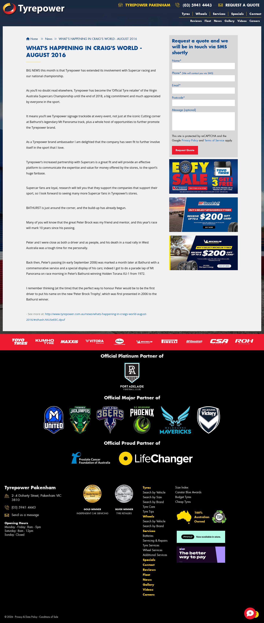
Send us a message (25, 515)
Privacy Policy (190, 140)
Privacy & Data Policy (26, 616)
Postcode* (178, 98)
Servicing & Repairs (155, 541)
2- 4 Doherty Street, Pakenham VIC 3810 (36, 498)
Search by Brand (153, 502)
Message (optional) (184, 110)
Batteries (148, 536)
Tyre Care (149, 507)
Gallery (229, 21)
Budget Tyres (183, 497)
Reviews (196, 21)
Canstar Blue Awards (188, 492)
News (218, 21)
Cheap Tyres (183, 502)
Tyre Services (151, 545)
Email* (176, 85)
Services (219, 14)
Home (32, 39)
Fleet (208, 21)
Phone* (192, 73)
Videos (242, 21)
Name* (176, 61)
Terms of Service (214, 140)
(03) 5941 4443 (197, 5)
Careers (255, 21)
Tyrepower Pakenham (144, 5)
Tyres (186, 14)
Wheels (201, 14)
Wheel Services (152, 550)
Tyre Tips (148, 511)
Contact (255, 14)
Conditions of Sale (48, 616)
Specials (237, 14)
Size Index (181, 487)
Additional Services (155, 555)
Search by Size (152, 497)
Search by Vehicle (154, 492)
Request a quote (238, 5)
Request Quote (185, 150)
